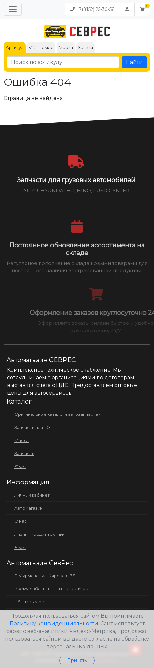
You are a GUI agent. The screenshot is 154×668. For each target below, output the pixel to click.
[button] (142, 9)
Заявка (85, 47)
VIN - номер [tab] (41, 47)
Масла (21, 440)
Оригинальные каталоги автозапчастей (57, 414)
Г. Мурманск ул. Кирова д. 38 (45, 575)
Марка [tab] (66, 47)
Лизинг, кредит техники (39, 534)
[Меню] (13, 9)
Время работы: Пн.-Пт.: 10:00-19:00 (51, 588)
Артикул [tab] (15, 47)
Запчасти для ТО (32, 427)
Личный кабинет (32, 494)
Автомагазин (28, 508)
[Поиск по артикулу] (63, 62)
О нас (20, 521)
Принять (77, 660)
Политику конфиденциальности (54, 623)
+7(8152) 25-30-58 (92, 9)
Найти (134, 62)
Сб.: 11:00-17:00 (29, 601)
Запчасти (24, 453)
